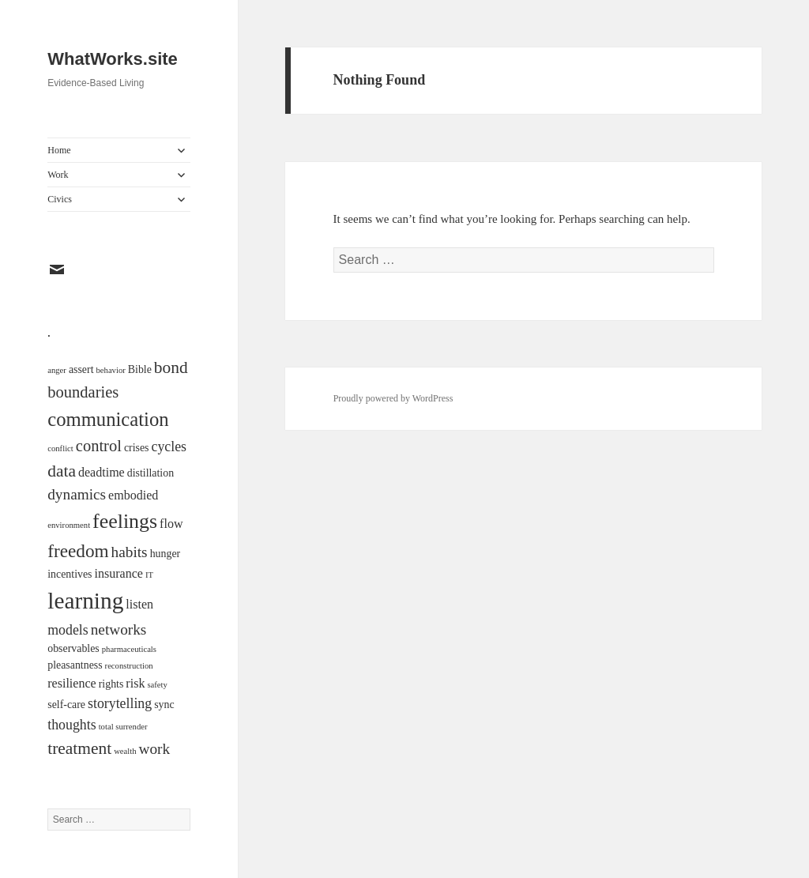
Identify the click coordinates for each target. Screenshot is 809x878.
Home (58, 150)
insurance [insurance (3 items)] (119, 573)
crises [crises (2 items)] (136, 448)
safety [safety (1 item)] (157, 684)
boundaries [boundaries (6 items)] (83, 392)
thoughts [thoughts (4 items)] (71, 725)
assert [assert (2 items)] (81, 369)
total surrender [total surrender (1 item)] (123, 726)
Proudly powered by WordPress (393, 398)
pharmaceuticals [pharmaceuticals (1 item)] (129, 649)
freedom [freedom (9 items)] (77, 551)
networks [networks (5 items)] (119, 629)
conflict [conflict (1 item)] (60, 448)
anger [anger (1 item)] (56, 370)
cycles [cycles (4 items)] (169, 446)
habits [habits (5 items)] (129, 552)
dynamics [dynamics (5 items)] (76, 494)
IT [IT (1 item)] (149, 575)
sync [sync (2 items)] (164, 704)
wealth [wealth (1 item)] (125, 751)
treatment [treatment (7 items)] (79, 748)
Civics (59, 199)
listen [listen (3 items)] (139, 604)
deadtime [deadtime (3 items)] (101, 472)
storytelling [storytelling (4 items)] (120, 703)
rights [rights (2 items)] (111, 684)
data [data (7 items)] (61, 471)
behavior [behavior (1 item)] (111, 370)
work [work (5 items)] (155, 748)
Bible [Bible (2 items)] (140, 369)
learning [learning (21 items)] (85, 600)
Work (57, 174)
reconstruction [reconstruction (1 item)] (129, 665)
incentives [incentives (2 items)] (69, 574)
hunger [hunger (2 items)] (165, 554)
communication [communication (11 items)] (107, 419)
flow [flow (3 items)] (171, 523)
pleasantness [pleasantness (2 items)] (74, 665)
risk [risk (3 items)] (135, 683)
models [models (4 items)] (67, 630)
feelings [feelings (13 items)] (124, 521)
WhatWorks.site (112, 59)
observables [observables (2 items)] (73, 648)
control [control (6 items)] (99, 445)
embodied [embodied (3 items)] (133, 495)
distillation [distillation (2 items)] (150, 473)
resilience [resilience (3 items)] (71, 683)
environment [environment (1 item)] (68, 525)
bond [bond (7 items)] (171, 367)
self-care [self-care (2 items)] (66, 704)
